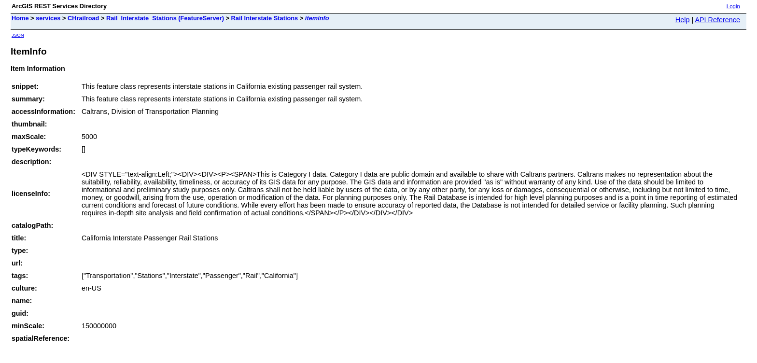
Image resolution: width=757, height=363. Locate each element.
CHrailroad (83, 18)
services (48, 18)
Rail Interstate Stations (264, 18)
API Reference (717, 20)
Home (20, 18)
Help (682, 20)
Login (733, 6)
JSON (18, 35)
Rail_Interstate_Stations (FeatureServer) (165, 18)
